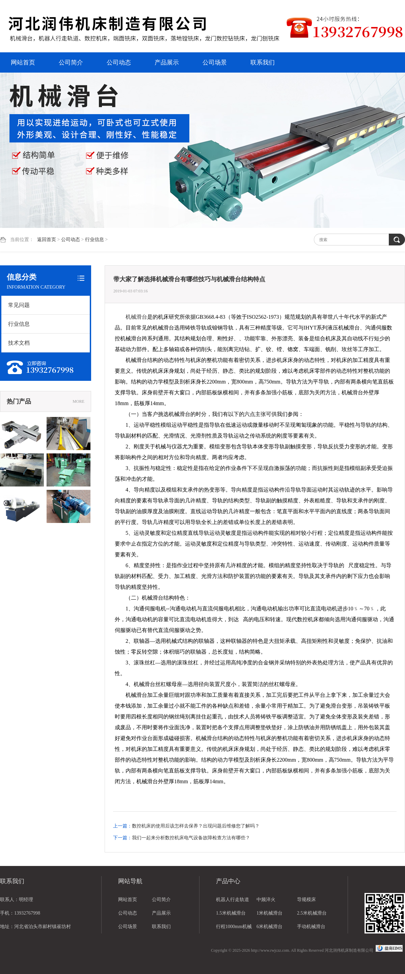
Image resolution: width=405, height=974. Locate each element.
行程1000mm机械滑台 (234, 928)
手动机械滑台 (311, 926)
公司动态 (119, 62)
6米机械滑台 (269, 926)
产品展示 (167, 62)
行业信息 (94, 239)
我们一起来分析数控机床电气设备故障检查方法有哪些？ (191, 837)
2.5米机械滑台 (312, 913)
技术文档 (19, 343)
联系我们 (262, 62)
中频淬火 (265, 899)
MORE (78, 401)
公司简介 (71, 62)
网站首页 (23, 62)
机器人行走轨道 (232, 899)
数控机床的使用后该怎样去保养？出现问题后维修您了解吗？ (196, 825)
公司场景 (214, 62)
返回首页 (46, 239)
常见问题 (19, 305)
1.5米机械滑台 (231, 913)
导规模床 (306, 899)
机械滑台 (136, 317)
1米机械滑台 (269, 913)
